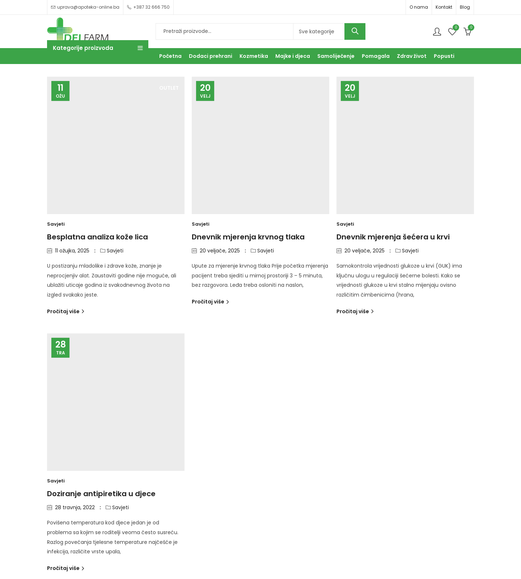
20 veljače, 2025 (220, 250)
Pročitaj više (64, 311)
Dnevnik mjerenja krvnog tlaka (248, 237)
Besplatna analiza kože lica (97, 237)
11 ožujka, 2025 (72, 250)
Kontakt (444, 7)
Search (354, 31)
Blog (465, 7)
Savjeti (56, 224)
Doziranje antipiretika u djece (101, 494)
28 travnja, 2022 (75, 507)
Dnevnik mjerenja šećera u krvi (393, 237)
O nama (419, 7)
